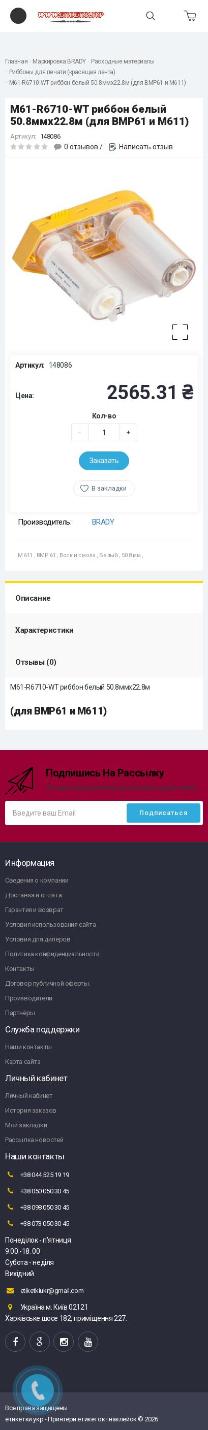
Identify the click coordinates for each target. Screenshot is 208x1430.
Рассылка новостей (34, 1140)
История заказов (30, 1110)
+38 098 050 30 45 (37, 1207)
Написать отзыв (146, 147)
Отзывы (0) (35, 662)
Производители (28, 998)
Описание (33, 598)
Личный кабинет (28, 1095)
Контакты (20, 968)
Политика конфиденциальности (52, 954)
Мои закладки (26, 1125)
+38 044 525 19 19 (37, 1174)
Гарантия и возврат (34, 910)
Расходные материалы (122, 61)
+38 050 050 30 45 (37, 1191)
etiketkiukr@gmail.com (44, 1290)
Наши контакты (28, 1047)
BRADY (103, 522)
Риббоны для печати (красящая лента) (62, 72)
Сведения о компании (36, 880)
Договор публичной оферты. (47, 983)
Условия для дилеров (37, 939)
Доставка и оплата (33, 895)
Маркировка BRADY (59, 61)
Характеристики (44, 630)
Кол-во (104, 416)
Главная (16, 61)
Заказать (104, 461)
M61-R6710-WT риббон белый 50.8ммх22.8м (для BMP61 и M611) (97, 82)
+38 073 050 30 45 (37, 1223)
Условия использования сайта (50, 924)
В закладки (109, 488)
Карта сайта (23, 1061)
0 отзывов (81, 147)
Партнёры (20, 1013)
